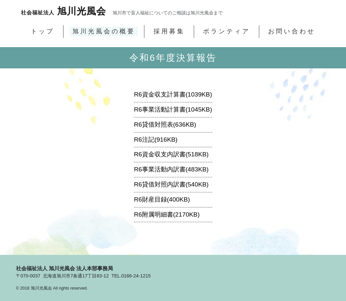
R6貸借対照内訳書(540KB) (171, 184)
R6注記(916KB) (155, 139)
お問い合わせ (291, 31)
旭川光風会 (63, 11)
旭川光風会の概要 (103, 31)
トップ (42, 31)
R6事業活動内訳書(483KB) (171, 169)
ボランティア (226, 31)
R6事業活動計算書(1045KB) (173, 109)
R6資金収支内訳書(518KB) (171, 154)
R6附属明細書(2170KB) (167, 214)
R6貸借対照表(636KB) (165, 124)
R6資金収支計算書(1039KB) (173, 94)
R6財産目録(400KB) (162, 199)
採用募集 (169, 31)
